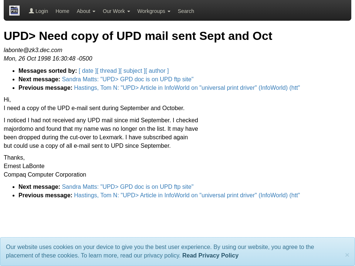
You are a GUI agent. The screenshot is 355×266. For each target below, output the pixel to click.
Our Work (116, 11)
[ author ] (157, 71)
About (86, 11)
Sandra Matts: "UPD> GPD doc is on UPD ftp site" (127, 79)
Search (186, 11)
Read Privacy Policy (210, 255)
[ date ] (88, 71)
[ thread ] (108, 71)
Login (38, 11)
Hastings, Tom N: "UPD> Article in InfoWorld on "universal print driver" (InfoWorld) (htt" (187, 88)
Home (62, 11)
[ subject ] (132, 71)
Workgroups (154, 11)
